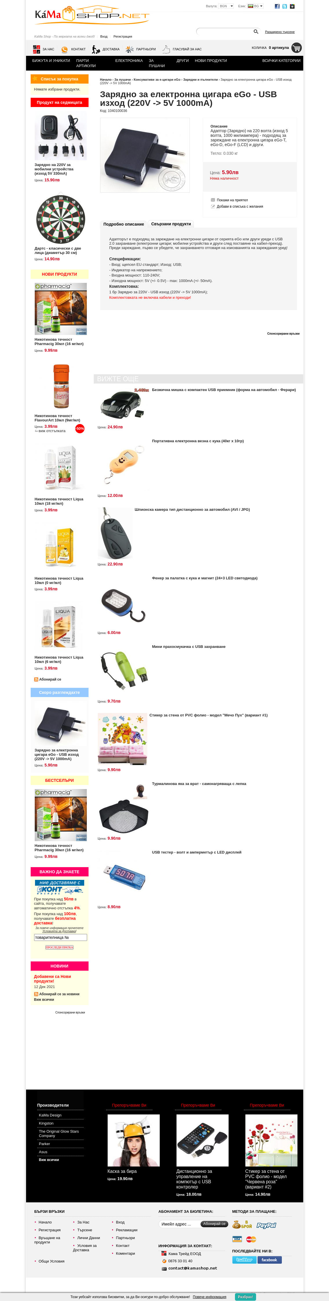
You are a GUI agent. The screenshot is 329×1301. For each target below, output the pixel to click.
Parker (44, 1144)
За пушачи (122, 79)
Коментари (125, 1253)
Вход (104, 36)
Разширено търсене (280, 32)
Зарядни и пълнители (200, 79)
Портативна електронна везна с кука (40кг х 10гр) (198, 441)
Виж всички (44, 1000)
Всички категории (281, 60)
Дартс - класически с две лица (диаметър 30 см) (58, 250)
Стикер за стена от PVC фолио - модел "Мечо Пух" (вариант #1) (209, 715)
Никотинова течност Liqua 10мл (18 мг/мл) (59, 501)
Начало (106, 79)
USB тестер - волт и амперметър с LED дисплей (197, 852)
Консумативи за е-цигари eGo (157, 79)
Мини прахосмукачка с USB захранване (189, 646)
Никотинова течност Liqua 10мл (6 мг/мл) (59, 659)
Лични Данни (88, 1238)
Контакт (73, 49)
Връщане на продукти (47, 1240)
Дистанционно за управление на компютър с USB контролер (194, 1179)
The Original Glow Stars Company (59, 1133)
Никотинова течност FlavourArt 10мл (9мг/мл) (57, 418)
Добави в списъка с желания (240, 206)
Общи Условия (52, 1261)
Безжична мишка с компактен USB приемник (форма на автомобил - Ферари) (224, 390)
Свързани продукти (171, 224)
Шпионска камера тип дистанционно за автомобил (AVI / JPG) (192, 509)
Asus (43, 1152)
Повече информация (210, 1297)
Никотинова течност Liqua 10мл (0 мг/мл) (59, 580)
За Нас (43, 49)
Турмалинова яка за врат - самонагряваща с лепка (199, 784)
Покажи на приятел (232, 200)
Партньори (141, 49)
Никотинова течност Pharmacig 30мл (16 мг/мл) (59, 341)
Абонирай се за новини (59, 994)
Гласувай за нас (182, 49)
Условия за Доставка (85, 1247)
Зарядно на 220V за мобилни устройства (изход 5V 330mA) (54, 169)
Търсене (84, 1230)
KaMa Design (50, 1115)
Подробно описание (124, 224)
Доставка (106, 49)
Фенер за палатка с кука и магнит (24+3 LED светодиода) (205, 578)
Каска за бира (122, 1171)
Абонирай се (50, 679)
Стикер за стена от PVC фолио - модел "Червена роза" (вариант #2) (266, 1179)
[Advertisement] (63, 1050)
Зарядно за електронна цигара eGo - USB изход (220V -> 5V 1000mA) (57, 754)
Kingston (46, 1123)
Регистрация (122, 36)
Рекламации (126, 1230)
